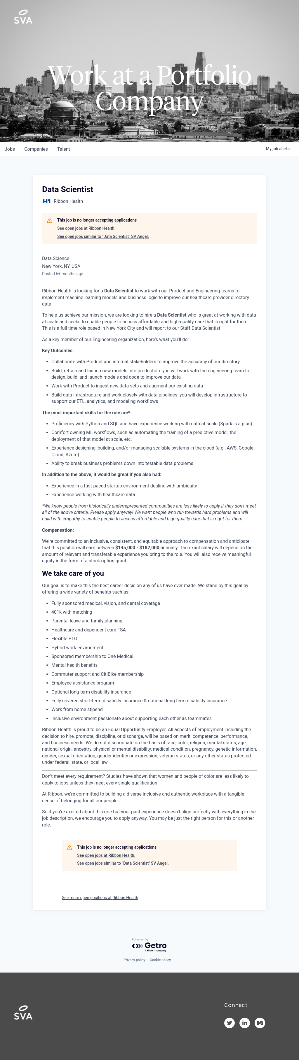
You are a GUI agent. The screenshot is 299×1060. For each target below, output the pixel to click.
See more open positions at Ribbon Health (100, 897)
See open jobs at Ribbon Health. (86, 228)
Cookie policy (160, 960)
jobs (10, 149)
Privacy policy (134, 960)
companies (36, 149)
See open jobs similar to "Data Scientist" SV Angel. (103, 236)
